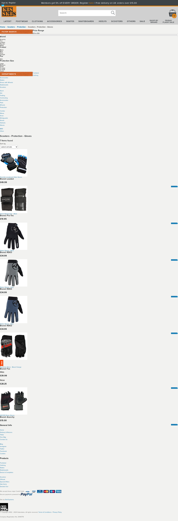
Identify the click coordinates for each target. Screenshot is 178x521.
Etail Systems (9, 500)
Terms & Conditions (44, 512)
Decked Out (4, 486)
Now (2, 380)
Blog (1, 444)
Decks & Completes (6, 472)
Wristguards (4, 118)
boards (6, 470)
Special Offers (4, 482)
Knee (2, 116)
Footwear (36, 73)
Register (12, 3)
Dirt (1, 93)
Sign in (4, 3)
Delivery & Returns (6, 432)
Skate (2, 470)
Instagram (3, 446)
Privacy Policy (57, 512)
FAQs (2, 435)
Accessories (4, 78)
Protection (3, 107)
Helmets (2, 123)
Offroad (2, 479)
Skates (2, 80)
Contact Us (3, 439)
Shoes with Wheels (6, 82)
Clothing (35, 75)
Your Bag (3, 437)
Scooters (3, 87)
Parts (1, 103)
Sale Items (3, 484)
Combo (2, 111)
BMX (1, 129)
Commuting (4, 98)
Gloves (2, 125)
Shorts (2, 120)
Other (2, 131)
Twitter (2, 449)
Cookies (2, 454)
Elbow (2, 113)
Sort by (3, 144)
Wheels (2, 105)
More (173, 186)
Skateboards (4, 85)
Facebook (3, 451)
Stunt (2, 91)
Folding (2, 95)
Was (2, 372)
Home (2, 27)
